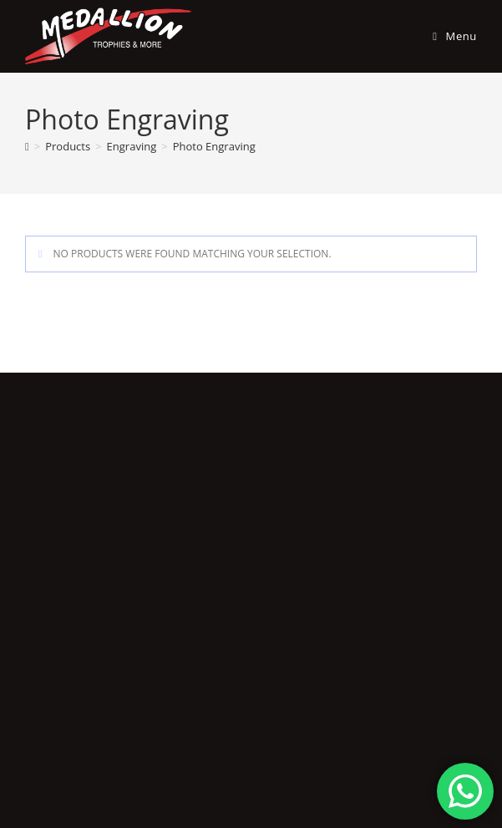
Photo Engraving (214, 146)
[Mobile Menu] (448, 35)
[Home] (27, 146)
